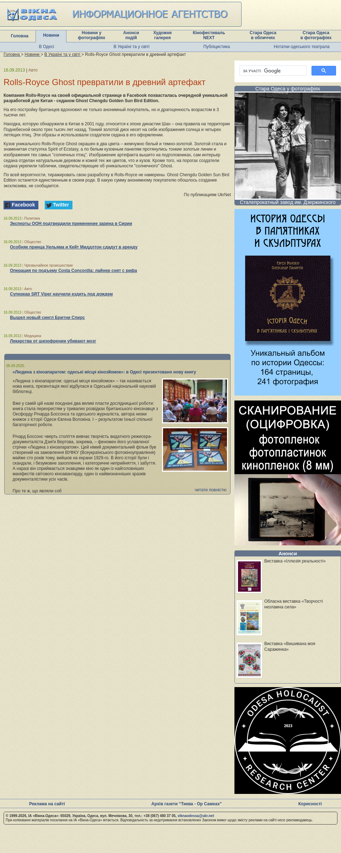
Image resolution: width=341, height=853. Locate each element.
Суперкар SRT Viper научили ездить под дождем (61, 294)
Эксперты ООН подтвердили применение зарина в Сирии (71, 223)
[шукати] (272, 71)
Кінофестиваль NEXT (209, 35)
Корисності (310, 803)
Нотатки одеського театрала (302, 46)
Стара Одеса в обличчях (263, 35)
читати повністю (211, 489)
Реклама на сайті (47, 803)
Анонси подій (131, 35)
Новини (51, 35)
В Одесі (46, 46)
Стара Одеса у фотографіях (287, 88)
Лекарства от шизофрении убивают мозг (53, 341)
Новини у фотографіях (91, 35)
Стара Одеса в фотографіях (316, 35)
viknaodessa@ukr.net (196, 816)
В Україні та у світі (132, 46)
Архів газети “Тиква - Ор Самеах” (186, 803)
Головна (19, 35)
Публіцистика (216, 46)
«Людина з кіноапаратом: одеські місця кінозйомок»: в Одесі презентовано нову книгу (104, 372)
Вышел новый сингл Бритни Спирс (47, 317)
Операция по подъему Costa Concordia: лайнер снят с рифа (73, 270)
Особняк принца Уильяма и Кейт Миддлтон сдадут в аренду (73, 247)
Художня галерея (162, 35)
